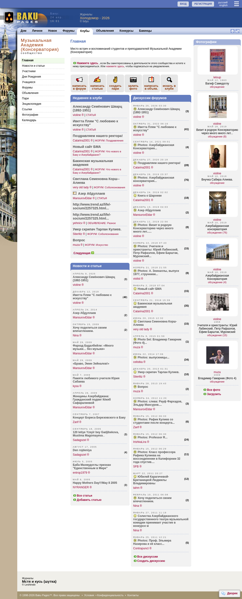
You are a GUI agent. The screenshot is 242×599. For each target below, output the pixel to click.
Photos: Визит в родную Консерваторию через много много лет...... (153, 228)
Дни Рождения (31, 76)
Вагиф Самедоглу (217, 83)
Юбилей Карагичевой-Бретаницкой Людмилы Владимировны (151, 480)
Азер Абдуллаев (91, 193)
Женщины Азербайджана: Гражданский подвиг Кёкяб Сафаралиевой (92, 400)
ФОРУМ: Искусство (96, 244)
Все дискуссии (145, 556)
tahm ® (138, 487)
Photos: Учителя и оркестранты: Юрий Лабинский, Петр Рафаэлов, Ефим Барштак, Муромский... (155, 251)
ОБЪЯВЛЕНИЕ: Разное (102, 223)
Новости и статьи (33, 65)
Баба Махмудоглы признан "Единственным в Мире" (92, 466)
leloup (217, 77)
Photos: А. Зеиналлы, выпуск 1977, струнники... (156, 272)
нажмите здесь (115, 66)
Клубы (84, 31)
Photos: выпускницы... (153, 357)
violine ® (78, 115)
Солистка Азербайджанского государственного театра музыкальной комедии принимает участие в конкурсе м (161, 521)
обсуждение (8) (217, 136)
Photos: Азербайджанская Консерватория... (153, 146)
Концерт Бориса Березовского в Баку (99, 417)
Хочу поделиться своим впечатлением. (90, 329)
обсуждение (217, 86)
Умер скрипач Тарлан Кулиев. (97, 229)
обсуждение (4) (217, 282)
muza (217, 372)
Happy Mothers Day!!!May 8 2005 (95, 482)
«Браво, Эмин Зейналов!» (91, 363)
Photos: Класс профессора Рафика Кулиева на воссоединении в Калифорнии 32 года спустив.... (157, 457)
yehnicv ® (79, 223)
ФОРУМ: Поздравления (109, 140)
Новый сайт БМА (87, 147)
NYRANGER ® (82, 487)
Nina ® (77, 335)
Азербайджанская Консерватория (217, 277)
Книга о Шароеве (150, 195)
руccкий (223, 2)
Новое (52, 30)
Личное (37, 30)
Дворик (229, 593)
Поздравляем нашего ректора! (159, 163)
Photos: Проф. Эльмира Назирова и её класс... (152, 542)
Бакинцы (145, 30)
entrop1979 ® (81, 472)
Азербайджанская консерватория (217, 227)
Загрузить (212, 394)
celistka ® (139, 362)
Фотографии (30, 114)
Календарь (29, 120)
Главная (28, 60)
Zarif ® (77, 422)
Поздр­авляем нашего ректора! (98, 136)
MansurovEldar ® (84, 198)
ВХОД (183, 4)
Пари (25, 98)
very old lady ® (82, 187)
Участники (28, 71)
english (223, 5)
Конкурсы (127, 30)
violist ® (138, 278)
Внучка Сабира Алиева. (217, 179)
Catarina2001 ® (83, 140)
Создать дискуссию (149, 561)
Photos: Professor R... (153, 437)
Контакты (133, 595)
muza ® (78, 245)
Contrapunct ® (142, 548)
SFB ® (137, 466)
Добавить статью (87, 500)
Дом (23, 30)
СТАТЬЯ (91, 115)
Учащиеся (28, 82)
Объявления (105, 30)
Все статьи (82, 495)
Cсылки (27, 109)
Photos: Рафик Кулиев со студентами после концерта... (154, 421)
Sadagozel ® (81, 440)
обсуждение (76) (217, 232)
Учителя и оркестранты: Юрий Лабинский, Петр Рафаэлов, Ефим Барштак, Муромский (217, 329)
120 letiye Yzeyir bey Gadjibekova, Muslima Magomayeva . (96, 434)
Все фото (211, 390)
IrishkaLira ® (141, 442)
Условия (89, 595)
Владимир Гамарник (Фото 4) (217, 378)
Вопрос (79, 240)
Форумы (68, 30)
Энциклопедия (31, 104)
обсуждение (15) (217, 335)
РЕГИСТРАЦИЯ (203, 4)
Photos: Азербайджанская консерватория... (153, 179)
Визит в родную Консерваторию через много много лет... (217, 131)
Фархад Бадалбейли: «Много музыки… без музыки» (93, 347)
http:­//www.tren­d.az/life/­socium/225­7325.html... (92, 206)
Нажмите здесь (85, 63)
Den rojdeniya (82, 450)
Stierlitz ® (79, 234)
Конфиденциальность (110, 595)
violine (217, 123)
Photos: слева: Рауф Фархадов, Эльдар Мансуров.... (157, 403)
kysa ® (77, 386)
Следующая (83, 253)
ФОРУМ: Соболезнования (109, 187)
